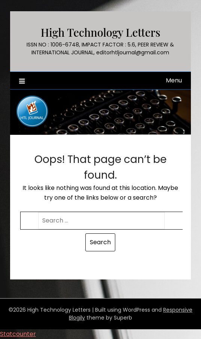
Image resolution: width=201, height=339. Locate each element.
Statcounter (18, 334)
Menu (174, 80)
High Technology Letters (101, 32)
